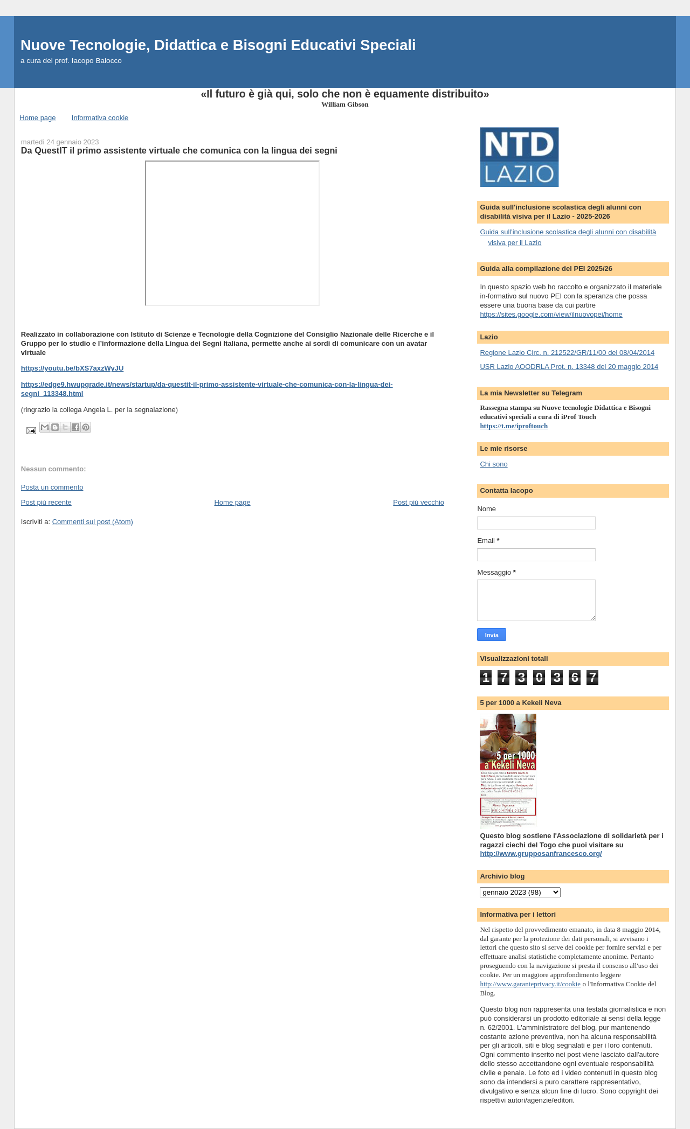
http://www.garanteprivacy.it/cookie (530, 984)
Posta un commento (52, 487)
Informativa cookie (100, 118)
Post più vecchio (418, 502)
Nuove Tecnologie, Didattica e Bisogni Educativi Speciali (218, 45)
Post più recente (46, 502)
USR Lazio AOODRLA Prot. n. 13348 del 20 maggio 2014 (569, 367)
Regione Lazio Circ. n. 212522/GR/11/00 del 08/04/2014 (567, 353)
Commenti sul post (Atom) (92, 522)
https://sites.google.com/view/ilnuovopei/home (551, 314)
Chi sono (493, 464)
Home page (37, 118)
